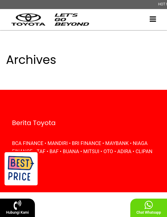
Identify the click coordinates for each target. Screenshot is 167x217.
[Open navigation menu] (153, 20)
